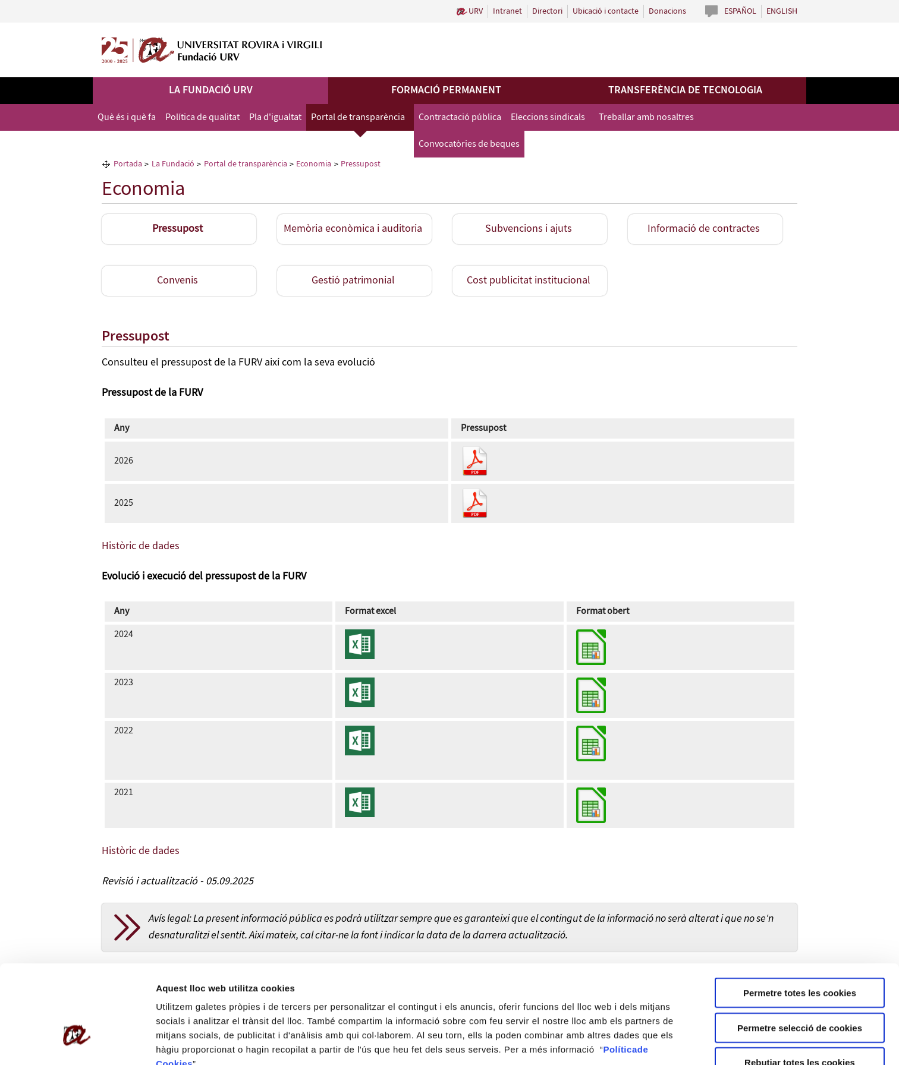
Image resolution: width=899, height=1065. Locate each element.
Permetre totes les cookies (799, 914)
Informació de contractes (703, 229)
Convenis (177, 280)
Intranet (507, 11)
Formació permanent (446, 90)
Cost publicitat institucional (528, 280)
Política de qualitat (202, 117)
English (781, 11)
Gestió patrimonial (353, 280)
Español (740, 11)
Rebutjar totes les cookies (799, 984)
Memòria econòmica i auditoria (353, 229)
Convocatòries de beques (469, 144)
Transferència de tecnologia (685, 90)
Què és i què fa (127, 117)
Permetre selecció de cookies (799, 949)
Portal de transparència (358, 117)
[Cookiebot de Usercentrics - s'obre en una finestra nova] (77, 1042)
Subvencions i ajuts (528, 229)
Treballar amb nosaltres (646, 117)
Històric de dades (141, 546)
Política (620, 971)
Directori (547, 11)
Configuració (184, 1041)
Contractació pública (460, 117)
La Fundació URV (211, 90)
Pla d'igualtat (275, 117)
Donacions (667, 11)
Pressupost (177, 229)
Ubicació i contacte (606, 11)
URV (476, 11)
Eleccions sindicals (548, 117)
